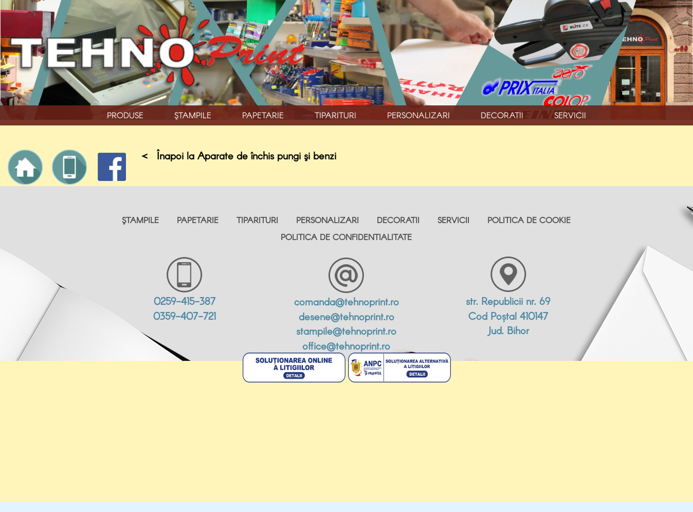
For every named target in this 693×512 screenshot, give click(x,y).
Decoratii (502, 115)
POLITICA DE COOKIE (529, 220)
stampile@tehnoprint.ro (346, 330)
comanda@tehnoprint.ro (346, 301)
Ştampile (192, 115)
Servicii (570, 115)
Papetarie (263, 115)
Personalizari (418, 115)
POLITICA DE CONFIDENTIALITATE (346, 237)
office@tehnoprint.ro (346, 345)
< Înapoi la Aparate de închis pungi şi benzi (238, 155)
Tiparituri (335, 115)
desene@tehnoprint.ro (346, 316)
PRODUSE (125, 115)
